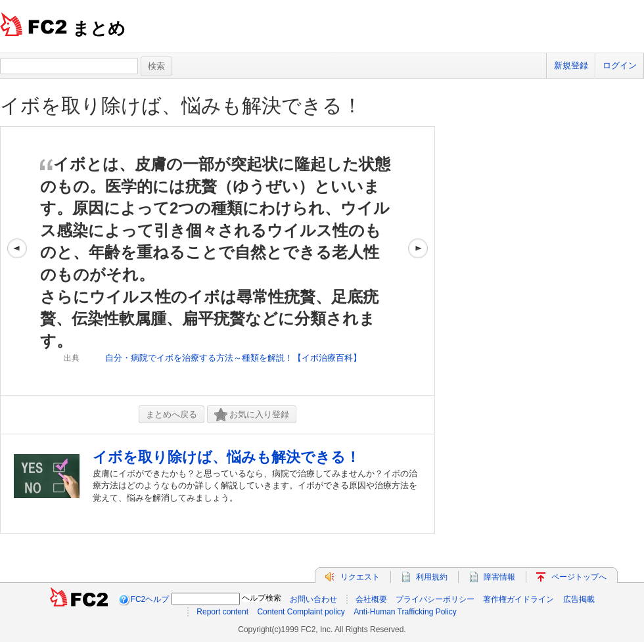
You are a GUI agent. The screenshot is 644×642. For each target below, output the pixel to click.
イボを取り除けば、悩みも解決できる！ (181, 105)
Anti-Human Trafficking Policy (405, 611)
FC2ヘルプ (150, 599)
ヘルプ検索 (261, 598)
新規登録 (571, 65)
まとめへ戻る (171, 414)
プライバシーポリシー (435, 599)
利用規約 (432, 577)
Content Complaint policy (300, 611)
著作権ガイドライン (518, 599)
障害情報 (499, 577)
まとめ (99, 28)
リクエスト (360, 577)
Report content (222, 611)
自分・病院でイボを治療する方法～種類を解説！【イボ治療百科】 (233, 358)
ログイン (620, 65)
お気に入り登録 (251, 415)
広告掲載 (579, 599)
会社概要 (371, 599)
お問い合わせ (313, 599)
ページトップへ (579, 577)
